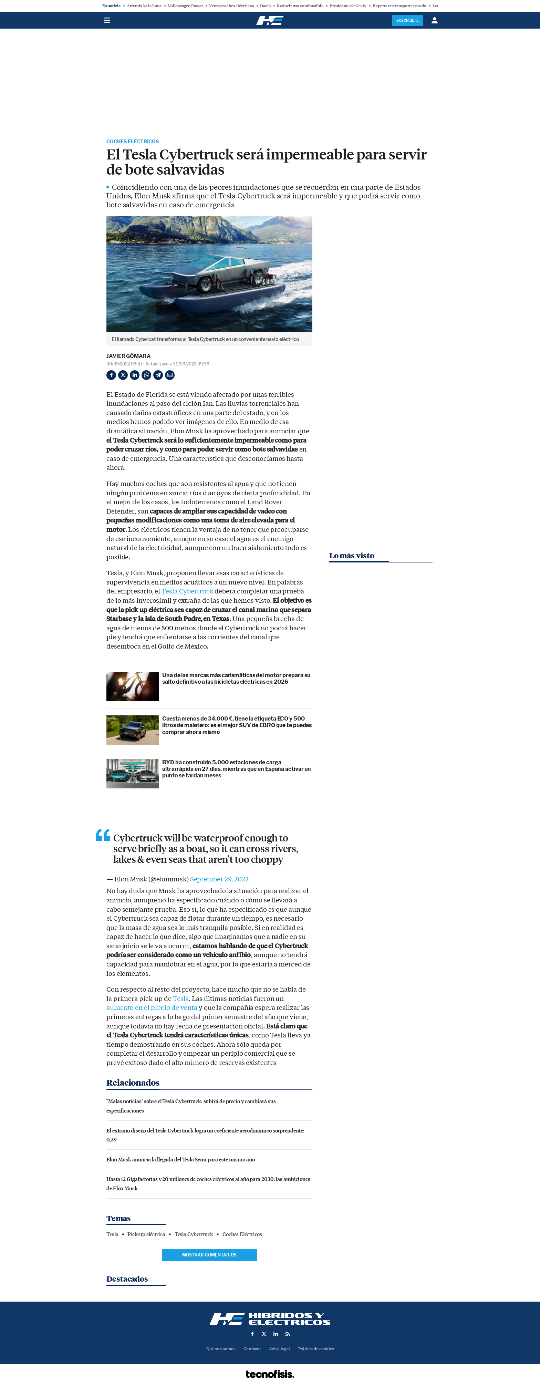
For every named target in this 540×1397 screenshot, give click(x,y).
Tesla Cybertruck (187, 592)
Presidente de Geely (348, 5)
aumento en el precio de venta (151, 1009)
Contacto (251, 1350)
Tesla (181, 1000)
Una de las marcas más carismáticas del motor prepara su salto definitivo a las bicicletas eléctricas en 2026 (236, 679)
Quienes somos (217, 1350)
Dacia (265, 5)
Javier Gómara (128, 357)
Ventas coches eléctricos (231, 5)
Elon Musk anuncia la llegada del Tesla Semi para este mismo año (180, 1160)
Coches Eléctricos (136, 142)
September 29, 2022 (219, 880)
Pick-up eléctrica (146, 1235)
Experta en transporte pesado (399, 5)
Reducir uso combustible (300, 5)
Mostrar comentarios (209, 1256)
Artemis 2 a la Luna (144, 5)
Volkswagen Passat (185, 5)
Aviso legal (280, 1350)
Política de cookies (318, 1350)
